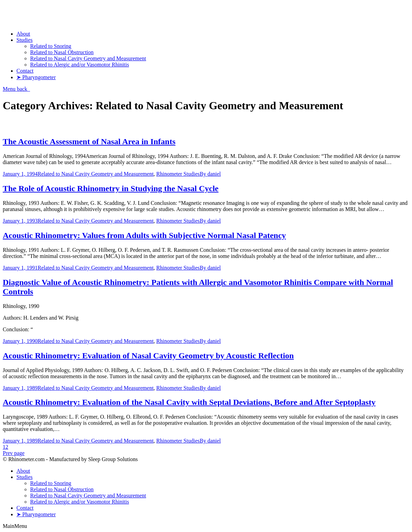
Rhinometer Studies (178, 174)
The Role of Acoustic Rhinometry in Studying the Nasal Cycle (111, 188)
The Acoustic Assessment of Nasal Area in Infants (89, 141)
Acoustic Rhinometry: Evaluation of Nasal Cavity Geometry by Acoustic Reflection (148, 355)
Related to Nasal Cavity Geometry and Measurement (96, 174)
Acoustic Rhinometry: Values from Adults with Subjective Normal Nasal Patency (144, 235)
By (210, 174)
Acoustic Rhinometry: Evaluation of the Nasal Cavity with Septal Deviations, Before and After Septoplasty (189, 402)
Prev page (14, 453)
